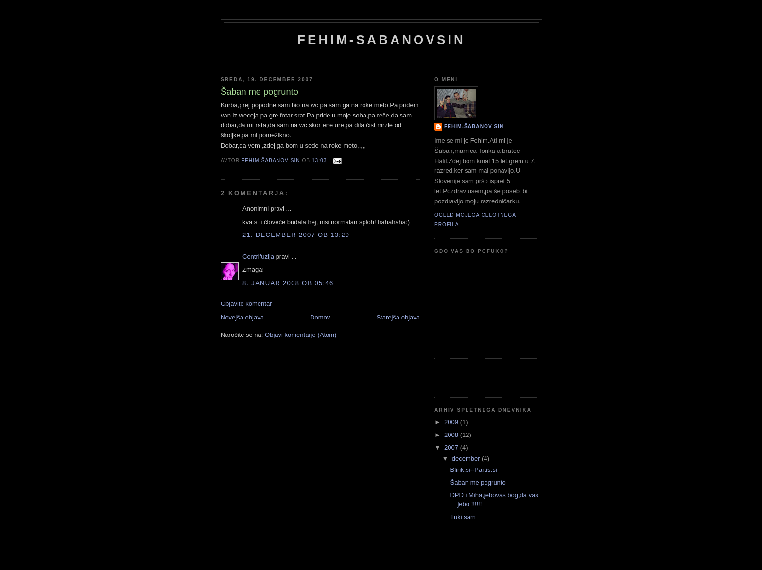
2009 (452, 422)
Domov (320, 317)
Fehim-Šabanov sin (473, 126)
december (467, 458)
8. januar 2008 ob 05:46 (287, 282)
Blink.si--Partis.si (473, 469)
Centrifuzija (258, 256)
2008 (452, 434)
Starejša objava (398, 317)
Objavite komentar (246, 303)
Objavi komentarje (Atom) (300, 334)
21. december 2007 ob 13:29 (295, 234)
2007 (452, 447)
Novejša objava (242, 317)
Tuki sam (462, 516)
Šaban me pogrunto (477, 482)
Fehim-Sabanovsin (381, 40)
